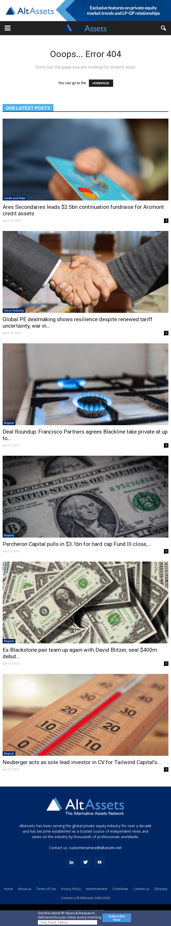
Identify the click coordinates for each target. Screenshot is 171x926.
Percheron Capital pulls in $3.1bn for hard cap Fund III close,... (77, 544)
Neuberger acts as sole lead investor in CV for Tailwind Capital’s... (82, 762)
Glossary (160, 889)
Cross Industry (14, 310)
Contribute (120, 889)
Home (8, 889)
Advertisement (96, 889)
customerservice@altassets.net (95, 847)
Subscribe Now (116, 918)
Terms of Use (46, 889)
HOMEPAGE (101, 83)
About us (24, 889)
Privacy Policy (71, 889)
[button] (8, 28)
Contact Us (141, 889)
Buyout (9, 423)
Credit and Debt (14, 198)
